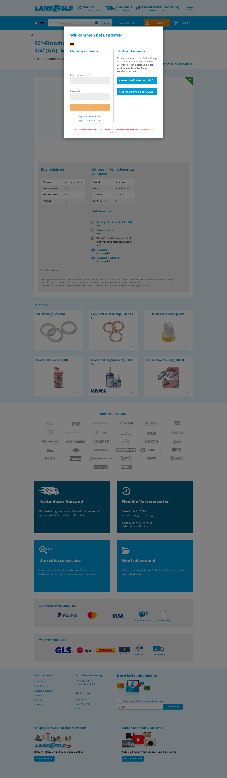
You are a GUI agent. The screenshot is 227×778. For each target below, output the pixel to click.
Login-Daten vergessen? (90, 120)
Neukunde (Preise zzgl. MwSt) (136, 80)
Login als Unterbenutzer (90, 116)
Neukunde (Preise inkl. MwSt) (137, 91)
